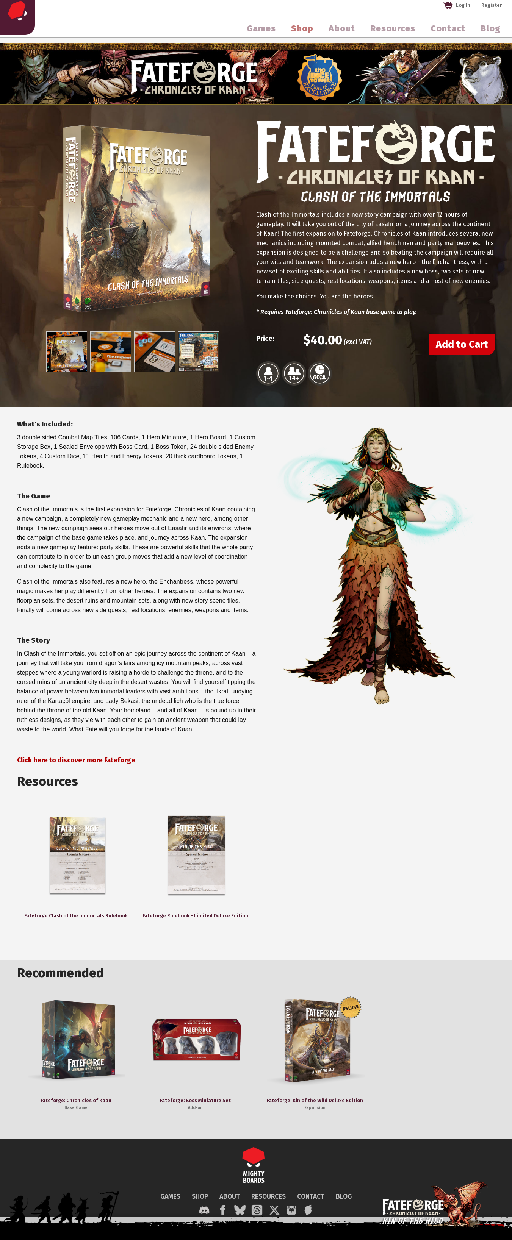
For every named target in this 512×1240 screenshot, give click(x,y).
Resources (392, 32)
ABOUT (229, 1197)
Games (261, 32)
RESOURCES (268, 1197)
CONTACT (310, 1197)
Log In (456, 5)
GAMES (170, 1197)
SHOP (200, 1197)
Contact (448, 32)
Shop (302, 32)
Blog (491, 32)
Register (491, 5)
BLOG (344, 1197)
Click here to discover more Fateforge (76, 760)
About (342, 32)
